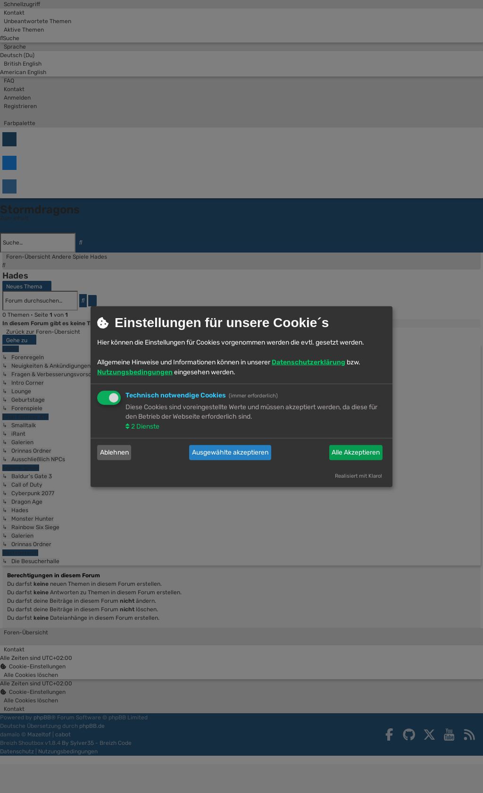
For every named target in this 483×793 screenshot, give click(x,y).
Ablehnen (114, 452)
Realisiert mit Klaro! (358, 476)
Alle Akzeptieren (356, 452)
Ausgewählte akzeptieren (230, 452)
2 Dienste (144, 426)
